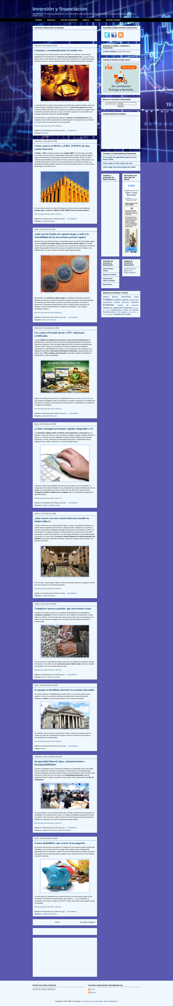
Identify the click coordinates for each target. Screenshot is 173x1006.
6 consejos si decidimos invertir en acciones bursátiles (64, 689)
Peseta (93, 992)
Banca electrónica (121, 297)
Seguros (86, 20)
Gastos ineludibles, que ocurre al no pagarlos (59, 843)
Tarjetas (97, 20)
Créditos (38, 20)
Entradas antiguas (87, 922)
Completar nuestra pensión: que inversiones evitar (62, 608)
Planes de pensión (53, 677)
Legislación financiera (49, 416)
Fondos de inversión (49, 320)
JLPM (93, 989)
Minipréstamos (116, 310)
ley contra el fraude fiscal (82, 398)
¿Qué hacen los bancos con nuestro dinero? (130, 271)
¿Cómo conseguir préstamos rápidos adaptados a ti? (63, 428)
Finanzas (45, 133)
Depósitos (135, 302)
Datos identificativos (111, 1001)
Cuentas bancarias (48, 221)
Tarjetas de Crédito (122, 314)
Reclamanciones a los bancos (115, 312)
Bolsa (44, 748)
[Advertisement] (65, 35)
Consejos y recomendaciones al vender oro (58, 50)
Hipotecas (51, 20)
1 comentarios (72, 503)
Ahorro (44, 677)
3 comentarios (72, 593)
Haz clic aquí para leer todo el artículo (47, 126)
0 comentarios (72, 130)
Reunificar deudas (113, 20)
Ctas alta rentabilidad (68, 20)
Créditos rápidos (54, 505)
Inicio (57, 922)
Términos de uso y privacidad (92, 1001)
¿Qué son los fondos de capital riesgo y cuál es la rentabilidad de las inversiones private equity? (61, 235)
